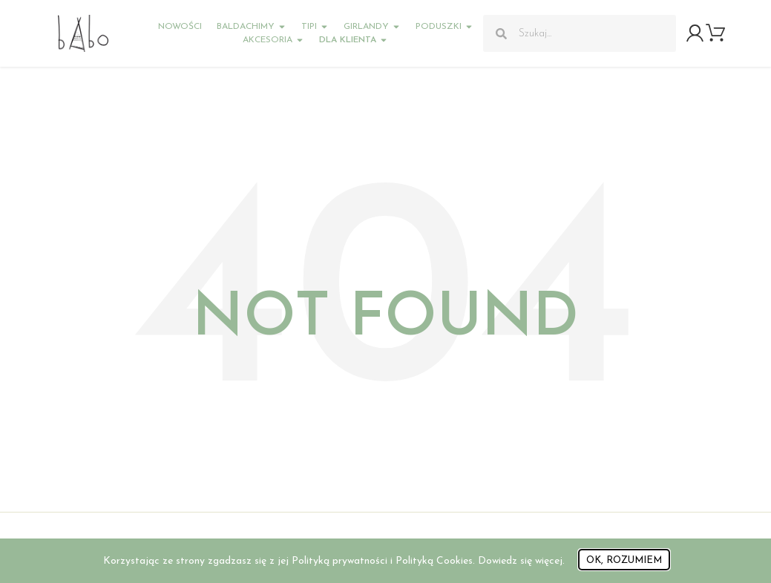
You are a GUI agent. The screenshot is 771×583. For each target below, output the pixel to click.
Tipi (315, 26)
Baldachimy (251, 26)
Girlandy (372, 26)
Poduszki (444, 26)
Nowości (180, 26)
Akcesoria (273, 40)
